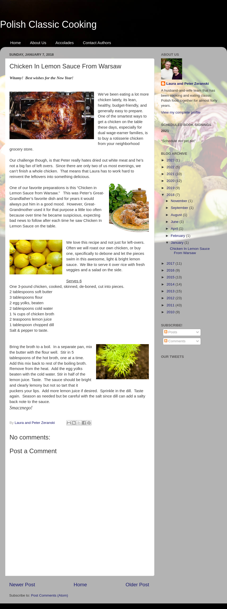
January (178, 243)
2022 (171, 167)
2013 (171, 291)
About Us (38, 42)
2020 (171, 181)
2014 (171, 284)
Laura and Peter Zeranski (187, 84)
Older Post (137, 584)
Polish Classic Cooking (48, 24)
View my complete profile (181, 112)
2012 (171, 298)
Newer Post (22, 584)
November (179, 201)
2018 (171, 195)
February (178, 236)
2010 (171, 312)
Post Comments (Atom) (49, 595)
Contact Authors (97, 42)
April (175, 229)
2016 (171, 270)
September (180, 208)
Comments (175, 341)
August (177, 215)
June (175, 222)
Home (15, 42)
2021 (171, 174)
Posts (170, 332)
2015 (171, 277)
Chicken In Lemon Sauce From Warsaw (190, 251)
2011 (171, 305)
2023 (171, 160)
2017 (171, 263)
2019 (171, 188)
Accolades (64, 42)
